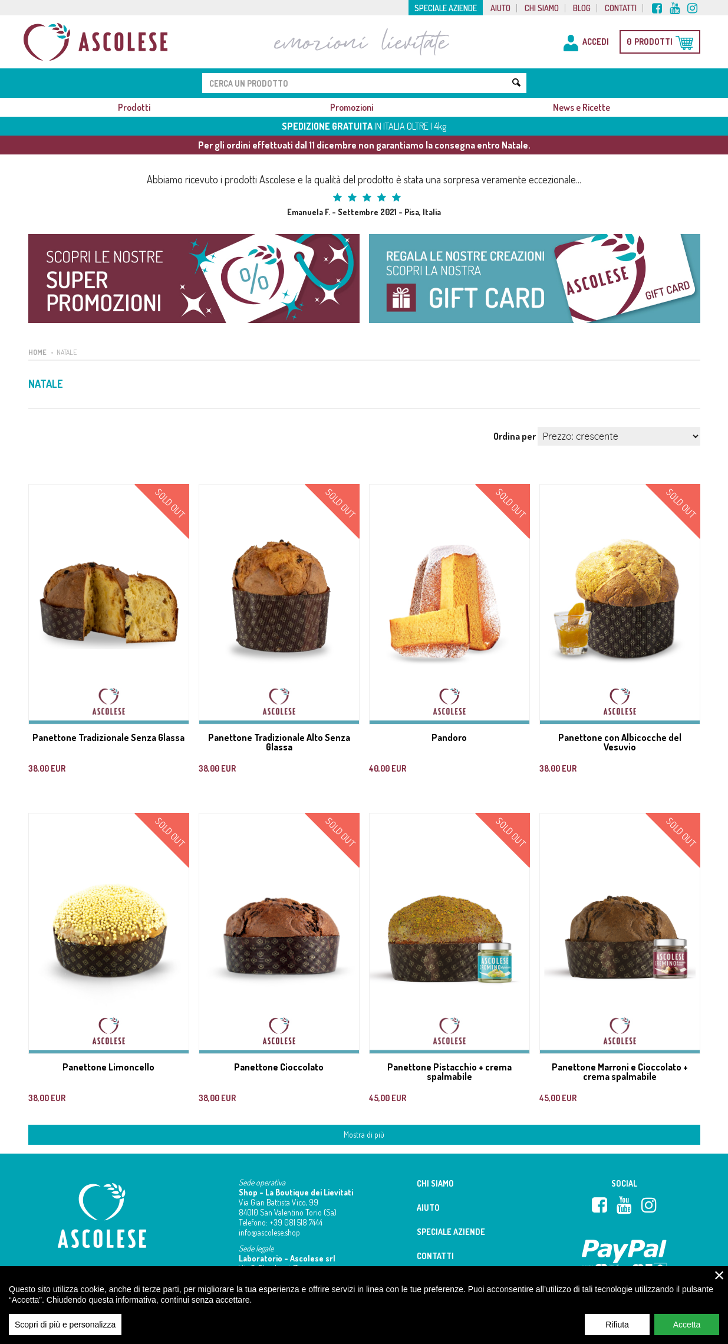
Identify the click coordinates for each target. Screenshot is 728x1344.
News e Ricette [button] (581, 107)
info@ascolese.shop (269, 1232)
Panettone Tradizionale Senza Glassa (108, 737)
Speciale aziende (445, 8)
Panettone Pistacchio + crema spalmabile (449, 1071)
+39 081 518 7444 (295, 1222)
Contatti (621, 8)
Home (37, 352)
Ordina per (514, 436)
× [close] (719, 1283)
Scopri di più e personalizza (65, 1332)
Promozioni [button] (351, 107)
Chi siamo (542, 8)
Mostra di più (364, 1134)
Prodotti (134, 107)
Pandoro (449, 737)
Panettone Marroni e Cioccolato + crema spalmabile (620, 1071)
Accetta (687, 1332)
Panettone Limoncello (108, 1067)
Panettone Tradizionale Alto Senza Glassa (279, 742)
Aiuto (500, 8)
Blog (582, 8)
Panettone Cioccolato (279, 1067)
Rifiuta (617, 1332)
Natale (67, 352)
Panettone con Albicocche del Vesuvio (619, 742)
